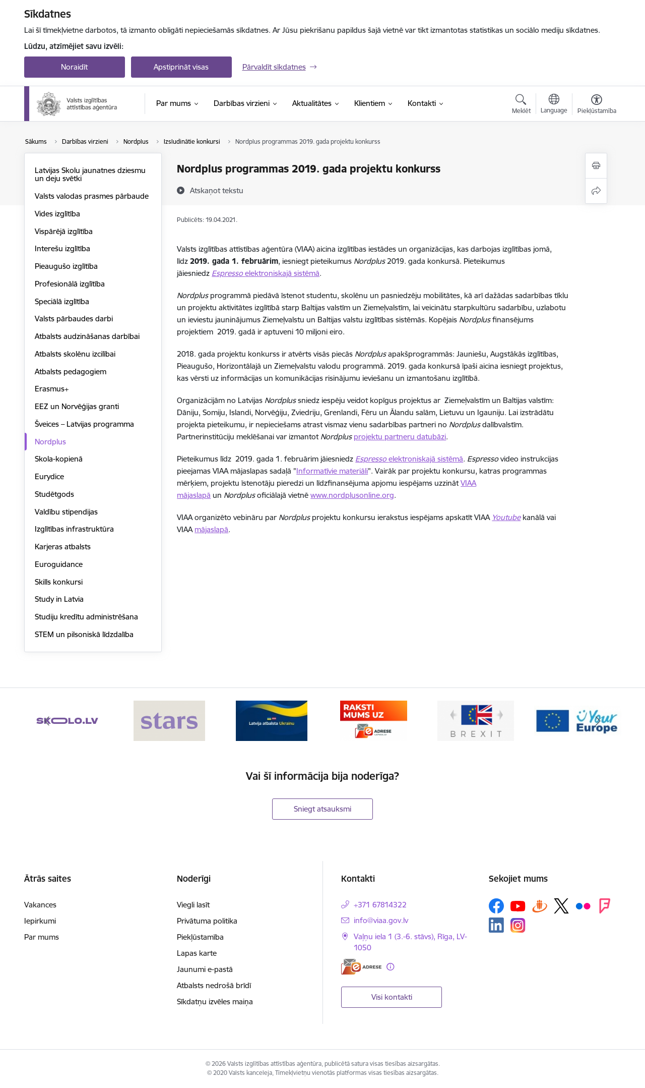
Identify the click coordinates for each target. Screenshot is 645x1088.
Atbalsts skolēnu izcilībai (75, 354)
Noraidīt (74, 67)
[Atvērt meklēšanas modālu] (521, 105)
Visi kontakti (391, 997)
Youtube (506, 517)
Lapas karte (197, 953)
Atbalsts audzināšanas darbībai (87, 336)
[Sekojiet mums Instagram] (518, 925)
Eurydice (49, 476)
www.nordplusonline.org (352, 495)
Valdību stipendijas (66, 512)
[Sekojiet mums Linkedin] (496, 925)
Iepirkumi (40, 921)
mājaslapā (211, 529)
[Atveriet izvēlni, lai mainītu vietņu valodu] (554, 105)
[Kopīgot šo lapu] (596, 191)
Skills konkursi (59, 582)
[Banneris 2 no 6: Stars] (169, 720)
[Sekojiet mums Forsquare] (604, 905)
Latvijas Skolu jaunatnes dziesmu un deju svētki (90, 174)
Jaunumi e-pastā (205, 969)
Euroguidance (59, 564)
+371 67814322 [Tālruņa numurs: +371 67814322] (380, 904)
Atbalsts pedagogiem (70, 371)
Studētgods (54, 494)
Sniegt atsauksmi (322, 809)
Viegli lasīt (193, 904)
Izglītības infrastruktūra (74, 529)
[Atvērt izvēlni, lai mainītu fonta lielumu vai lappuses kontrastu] (596, 105)
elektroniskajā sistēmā (282, 273)
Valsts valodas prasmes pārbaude (92, 196)
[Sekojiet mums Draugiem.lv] (539, 905)
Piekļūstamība (200, 937)
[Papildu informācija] (390, 966)
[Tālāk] (598, 720)
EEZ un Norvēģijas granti (77, 406)
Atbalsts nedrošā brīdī (214, 985)
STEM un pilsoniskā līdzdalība (84, 634)
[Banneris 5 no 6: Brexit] (475, 720)
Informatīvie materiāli (332, 471)
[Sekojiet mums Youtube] (518, 905)
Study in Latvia (59, 599)
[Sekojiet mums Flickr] (583, 905)
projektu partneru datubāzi (400, 436)
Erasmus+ (52, 388)
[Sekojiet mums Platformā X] (561, 905)
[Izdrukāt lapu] (596, 165)
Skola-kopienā (59, 459)
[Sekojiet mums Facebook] (496, 905)
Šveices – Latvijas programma (84, 424)
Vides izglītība (57, 213)
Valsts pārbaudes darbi (74, 318)
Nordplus (50, 441)
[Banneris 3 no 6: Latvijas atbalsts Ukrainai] (271, 720)
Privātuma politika (207, 921)
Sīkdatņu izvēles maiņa (215, 1001)
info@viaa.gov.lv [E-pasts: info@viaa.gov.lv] (381, 920)
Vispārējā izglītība (64, 231)
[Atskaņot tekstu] (216, 190)
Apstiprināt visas (181, 67)
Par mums (41, 937)
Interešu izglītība (62, 248)
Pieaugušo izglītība (66, 266)
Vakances (40, 904)
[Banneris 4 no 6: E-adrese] (373, 720)
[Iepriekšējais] (47, 720)
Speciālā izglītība (62, 301)
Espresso (228, 273)
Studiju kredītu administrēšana (86, 616)
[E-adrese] (361, 966)
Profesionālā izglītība (70, 284)
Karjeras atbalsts (63, 546)
